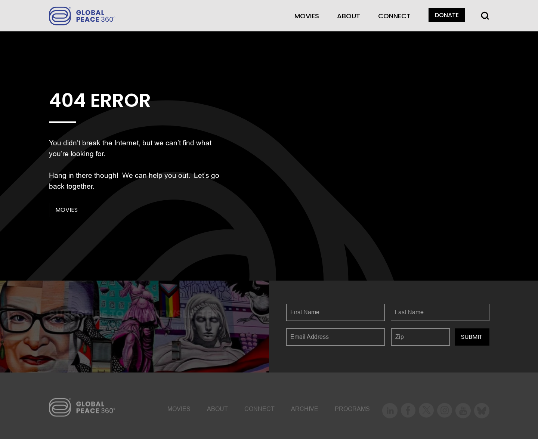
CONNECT (394, 16)
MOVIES (306, 16)
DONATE (447, 15)
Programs (352, 410)
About (348, 16)
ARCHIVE (304, 410)
